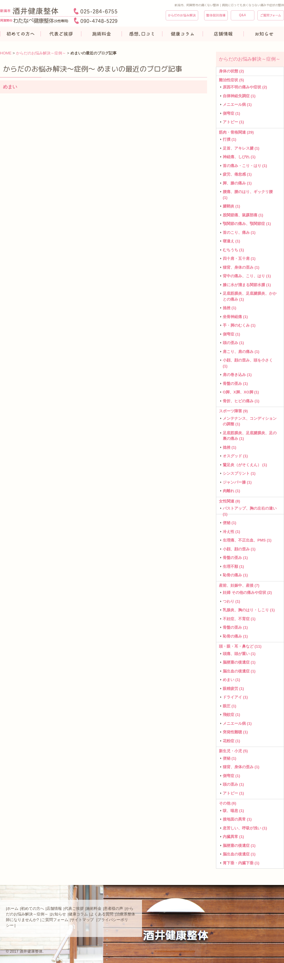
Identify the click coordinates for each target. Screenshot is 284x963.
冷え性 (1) (231, 531)
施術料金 (93, 908)
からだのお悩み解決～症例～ (41, 53)
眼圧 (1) (229, 706)
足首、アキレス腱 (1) (241, 148)
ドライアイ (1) (235, 697)
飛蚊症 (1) (231, 714)
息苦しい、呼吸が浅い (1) (245, 828)
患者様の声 (113, 908)
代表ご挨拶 (74, 908)
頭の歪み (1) (233, 343)
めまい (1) (231, 679)
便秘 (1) (229, 523)
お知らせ (58, 914)
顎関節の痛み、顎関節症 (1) (247, 223)
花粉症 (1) (231, 741)
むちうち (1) (233, 250)
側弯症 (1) (231, 113)
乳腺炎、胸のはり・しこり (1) (249, 610)
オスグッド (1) (235, 456)
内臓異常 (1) (233, 836)
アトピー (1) (233, 122)
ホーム (12, 908)
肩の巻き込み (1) (237, 374)
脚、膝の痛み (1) (237, 183)
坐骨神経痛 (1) (235, 316)
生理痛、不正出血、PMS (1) (247, 540)
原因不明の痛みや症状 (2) (245, 87)
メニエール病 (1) (237, 104)
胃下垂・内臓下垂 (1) (241, 863)
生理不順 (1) (233, 566)
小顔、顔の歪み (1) (239, 549)
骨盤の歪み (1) (235, 383)
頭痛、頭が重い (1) (239, 653)
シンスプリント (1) (239, 473)
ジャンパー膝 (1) (237, 482)
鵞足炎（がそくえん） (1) (245, 465)
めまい (10, 86)
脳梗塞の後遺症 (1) (239, 662)
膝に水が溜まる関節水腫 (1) (247, 285)
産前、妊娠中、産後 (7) (239, 585)
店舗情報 (54, 908)
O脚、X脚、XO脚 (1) (241, 392)
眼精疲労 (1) (233, 688)
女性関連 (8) (229, 501)
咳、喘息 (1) (233, 810)
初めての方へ (32, 908)
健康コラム (78, 914)
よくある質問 (101, 914)
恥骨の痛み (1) (235, 575)
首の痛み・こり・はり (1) (245, 165)
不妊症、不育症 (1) (239, 619)
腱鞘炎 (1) (231, 206)
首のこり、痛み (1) (239, 232)
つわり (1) (231, 601)
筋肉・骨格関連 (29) (236, 132)
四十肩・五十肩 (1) (239, 258)
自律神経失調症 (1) (239, 96)
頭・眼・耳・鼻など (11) (240, 646)
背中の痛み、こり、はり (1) (247, 276)
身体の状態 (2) (231, 71)
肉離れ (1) (231, 491)
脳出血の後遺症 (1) (239, 671)
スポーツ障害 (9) (233, 411)
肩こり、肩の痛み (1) (241, 351)
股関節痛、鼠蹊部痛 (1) (243, 215)
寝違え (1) (231, 241)
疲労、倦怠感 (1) (237, 174)
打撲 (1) (229, 139)
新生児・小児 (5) (233, 751)
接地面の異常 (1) (237, 819)
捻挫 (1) (229, 308)
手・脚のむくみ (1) (239, 325)
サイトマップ (83, 919)
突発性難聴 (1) (235, 732)
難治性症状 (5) (231, 80)
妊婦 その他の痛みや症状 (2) (247, 592)
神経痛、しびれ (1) (239, 157)
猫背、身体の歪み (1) (241, 267)
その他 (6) (227, 803)
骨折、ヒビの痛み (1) (241, 401)
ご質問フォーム (54, 919)
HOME (6, 53)
